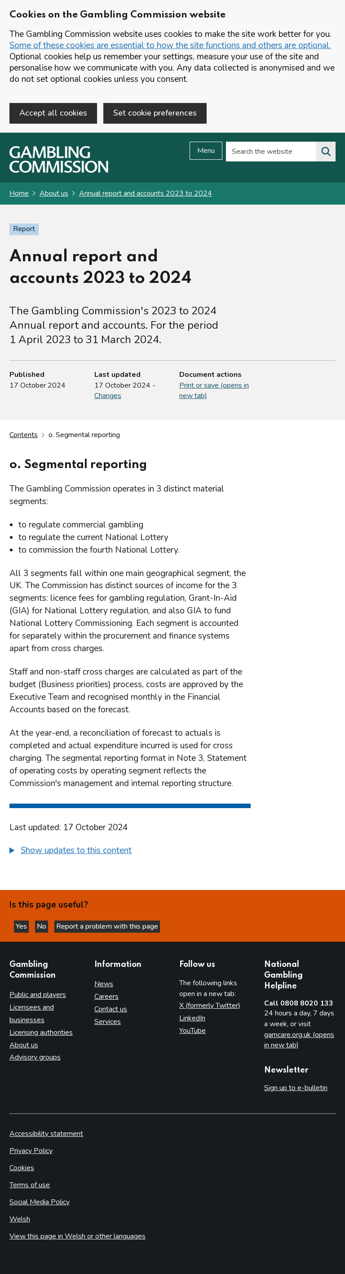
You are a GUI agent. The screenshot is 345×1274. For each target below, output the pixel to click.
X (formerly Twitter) (209, 1005)
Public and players (37, 995)
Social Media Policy (39, 1202)
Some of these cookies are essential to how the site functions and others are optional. (170, 45)
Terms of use (29, 1185)
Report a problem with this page (107, 926)
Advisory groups (35, 1057)
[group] (130, 851)
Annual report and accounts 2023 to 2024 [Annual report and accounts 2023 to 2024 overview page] (145, 193)
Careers (106, 996)
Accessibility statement (46, 1134)
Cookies (21, 1168)
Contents (23, 435)
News (103, 984)
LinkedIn (192, 1018)
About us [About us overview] (23, 1045)
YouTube (192, 1031)
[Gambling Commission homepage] (58, 170)
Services (107, 1022)
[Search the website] (326, 151)
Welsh (19, 1219)
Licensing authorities (41, 1032)
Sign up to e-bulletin (295, 1088)
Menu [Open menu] (206, 151)
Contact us (110, 1009)
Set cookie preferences (155, 112)
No (42, 926)
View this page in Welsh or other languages (77, 1236)
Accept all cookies (53, 112)
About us (54, 193)
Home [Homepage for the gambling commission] (19, 193)
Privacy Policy (31, 1151)
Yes (22, 926)
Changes (107, 396)
